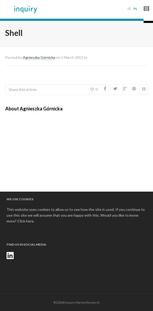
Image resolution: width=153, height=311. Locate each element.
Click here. (25, 221)
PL (135, 9)
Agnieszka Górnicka (39, 57)
